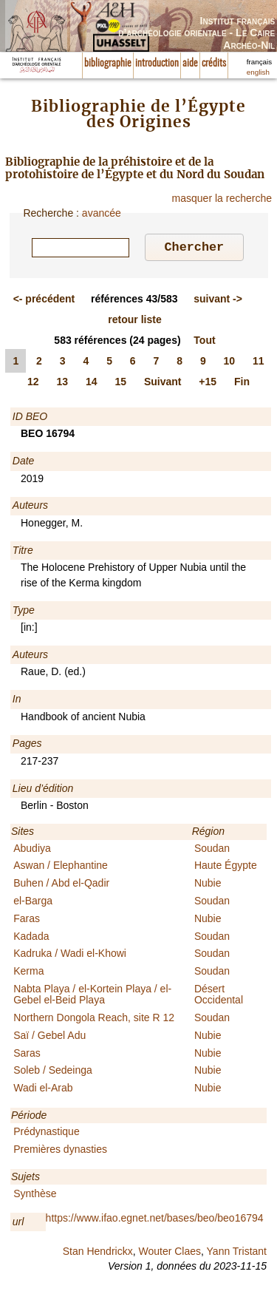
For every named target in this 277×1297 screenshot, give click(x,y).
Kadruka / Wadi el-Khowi (69, 955)
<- (44, 301)
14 (92, 384)
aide (190, 63)
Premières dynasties (60, 1151)
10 (230, 363)
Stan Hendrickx (98, 1253)
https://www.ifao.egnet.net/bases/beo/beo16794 (155, 1220)
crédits (214, 63)
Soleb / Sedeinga (52, 1072)
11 (258, 363)
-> (218, 301)
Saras (27, 1055)
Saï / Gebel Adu (49, 1037)
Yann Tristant (237, 1253)
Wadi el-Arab (42, 1090)
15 (120, 384)
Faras (26, 921)
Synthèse (34, 1196)
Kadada (31, 938)
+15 (207, 384)
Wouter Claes (169, 1253)
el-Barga (32, 903)
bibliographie (107, 63)
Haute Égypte (225, 867)
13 (62, 384)
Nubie (208, 885)
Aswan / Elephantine (60, 867)
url (18, 1224)
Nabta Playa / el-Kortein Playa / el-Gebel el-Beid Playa (92, 996)
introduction (157, 63)
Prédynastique (46, 1133)
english (258, 72)
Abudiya (32, 850)
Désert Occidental (218, 996)
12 (33, 384)
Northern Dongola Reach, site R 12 (93, 1020)
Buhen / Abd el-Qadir (61, 885)
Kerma (28, 973)
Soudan (212, 850)
